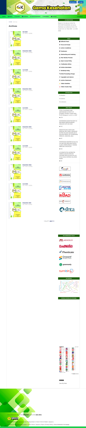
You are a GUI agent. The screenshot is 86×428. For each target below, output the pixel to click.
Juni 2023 (25, 146)
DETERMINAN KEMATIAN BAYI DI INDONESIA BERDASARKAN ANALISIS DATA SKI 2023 (68, 122)
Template (46, 16)
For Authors (62, 98)
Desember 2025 (27, 51)
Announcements (35, 16)
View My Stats (63, 383)
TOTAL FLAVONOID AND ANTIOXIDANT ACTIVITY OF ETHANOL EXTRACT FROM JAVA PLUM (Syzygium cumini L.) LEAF (68, 113)
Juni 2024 (25, 108)
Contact (54, 16)
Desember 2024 (27, 89)
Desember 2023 (27, 127)
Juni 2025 (25, 70)
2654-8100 (38, 415)
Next (51, 221)
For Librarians (62, 101)
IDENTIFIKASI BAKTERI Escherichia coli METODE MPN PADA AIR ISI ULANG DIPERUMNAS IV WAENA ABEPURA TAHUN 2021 (68, 144)
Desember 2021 (27, 203)
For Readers (62, 95)
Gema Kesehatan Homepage (61, 424)
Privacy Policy (49, 424)
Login (81, 2)
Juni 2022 (25, 184)
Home (4, 16)
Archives (25, 16)
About (10, 16)
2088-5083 (26, 415)
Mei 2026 (25, 32)
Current (17, 16)
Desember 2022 (27, 165)
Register (73, 2)
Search (80, 16)
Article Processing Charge (67, 74)
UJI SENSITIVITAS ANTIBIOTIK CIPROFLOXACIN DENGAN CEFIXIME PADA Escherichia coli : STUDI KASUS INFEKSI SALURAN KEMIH (68, 155)
